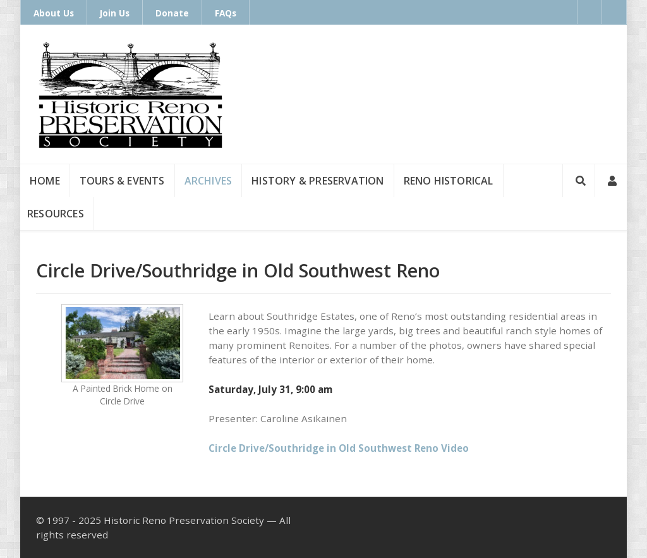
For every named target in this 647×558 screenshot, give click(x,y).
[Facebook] (589, 12)
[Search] (578, 180)
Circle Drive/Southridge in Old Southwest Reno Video (339, 448)
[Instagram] (614, 12)
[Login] (611, 180)
